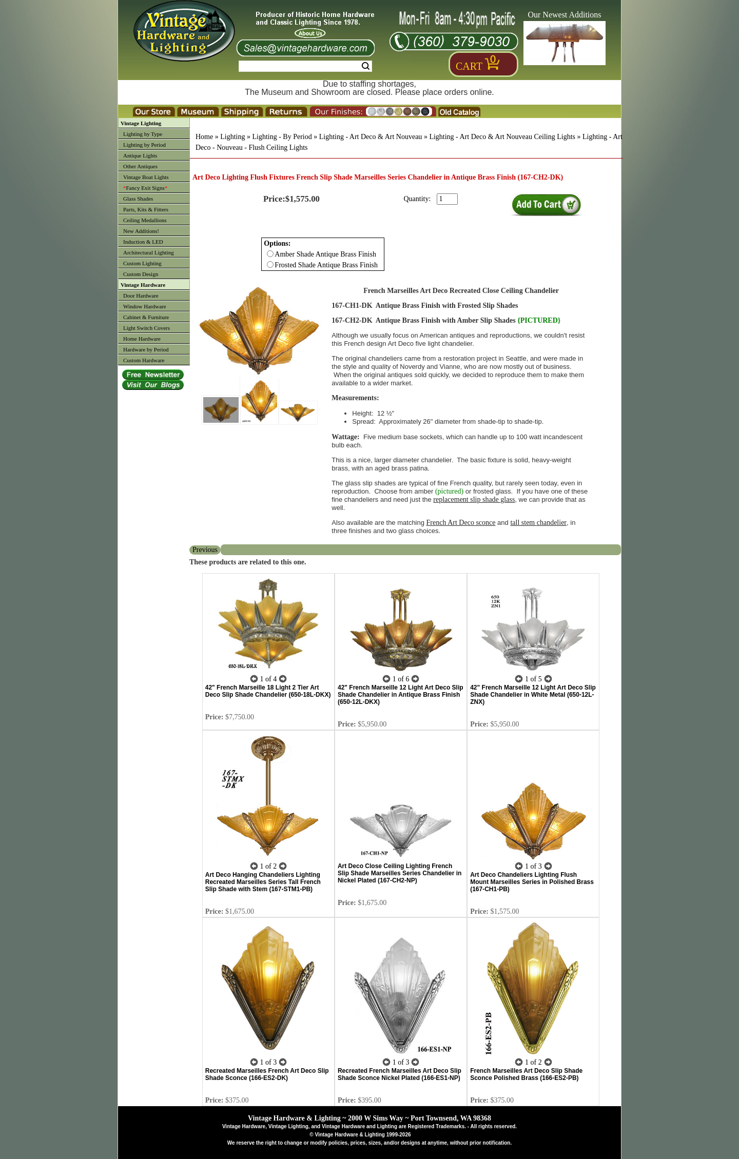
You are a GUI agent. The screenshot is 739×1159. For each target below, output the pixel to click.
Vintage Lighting (141, 123)
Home (204, 137)
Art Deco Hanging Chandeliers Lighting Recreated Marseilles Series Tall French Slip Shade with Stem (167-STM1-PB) (263, 882)
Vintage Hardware (143, 285)
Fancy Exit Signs (145, 188)
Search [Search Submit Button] (365, 66)
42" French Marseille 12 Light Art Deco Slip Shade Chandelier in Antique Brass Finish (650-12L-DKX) (400, 694)
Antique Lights (140, 155)
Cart (469, 66)
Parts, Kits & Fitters (145, 209)
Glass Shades (138, 198)
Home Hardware (142, 339)
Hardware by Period (146, 349)
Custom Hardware (143, 360)
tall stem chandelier (538, 522)
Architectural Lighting (148, 252)
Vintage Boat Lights (146, 177)
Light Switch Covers (146, 328)
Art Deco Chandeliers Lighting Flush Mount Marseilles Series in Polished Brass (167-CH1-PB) (532, 882)
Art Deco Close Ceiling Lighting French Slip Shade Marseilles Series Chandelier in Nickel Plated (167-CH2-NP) (399, 873)
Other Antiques (140, 166)
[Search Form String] (305, 66)
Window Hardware (144, 306)
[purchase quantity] (447, 199)
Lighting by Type (142, 134)
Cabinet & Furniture (146, 317)
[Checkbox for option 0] (270, 253)
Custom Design (140, 274)
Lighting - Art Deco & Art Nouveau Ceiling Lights (502, 137)
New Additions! (141, 231)
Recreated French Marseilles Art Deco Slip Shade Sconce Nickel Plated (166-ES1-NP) (399, 1074)
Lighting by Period (144, 145)
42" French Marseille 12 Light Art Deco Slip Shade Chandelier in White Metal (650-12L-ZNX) (533, 694)
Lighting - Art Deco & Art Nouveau (370, 137)
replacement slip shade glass (474, 499)
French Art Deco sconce (461, 522)
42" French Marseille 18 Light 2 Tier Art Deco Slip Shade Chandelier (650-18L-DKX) (268, 691)
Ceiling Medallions (145, 220)
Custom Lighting (142, 263)
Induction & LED (143, 242)
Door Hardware (141, 295)
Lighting (232, 137)
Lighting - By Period (282, 137)
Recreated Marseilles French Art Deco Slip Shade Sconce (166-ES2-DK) (267, 1074)
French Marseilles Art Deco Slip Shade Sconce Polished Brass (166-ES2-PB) (526, 1074)
